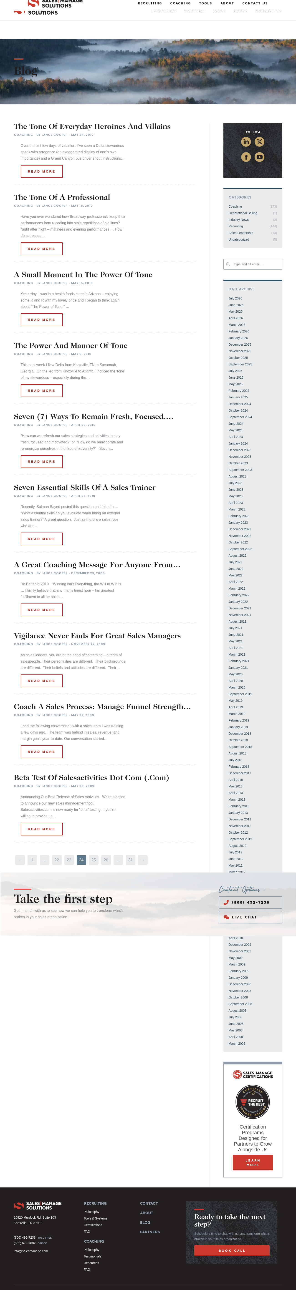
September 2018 (240, 728)
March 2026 (237, 306)
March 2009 (237, 946)
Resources (91, 1245)
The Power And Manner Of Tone (71, 328)
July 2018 (235, 742)
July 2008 (235, 999)
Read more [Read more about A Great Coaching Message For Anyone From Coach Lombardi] (42, 591)
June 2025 (236, 359)
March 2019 (237, 695)
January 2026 (238, 320)
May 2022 (236, 557)
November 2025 (240, 333)
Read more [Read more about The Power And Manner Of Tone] (42, 372)
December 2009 (240, 926)
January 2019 (238, 709)
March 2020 (237, 669)
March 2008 (237, 1025)
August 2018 (238, 735)
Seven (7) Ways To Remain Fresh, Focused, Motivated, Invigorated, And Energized (90, 399)
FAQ (87, 1213)
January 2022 (238, 583)
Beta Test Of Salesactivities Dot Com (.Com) (91, 760)
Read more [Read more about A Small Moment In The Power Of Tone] (42, 301)
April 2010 (236, 920)
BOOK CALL (231, 1232)
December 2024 (240, 385)
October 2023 (238, 445)
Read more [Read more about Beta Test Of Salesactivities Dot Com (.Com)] (42, 811)
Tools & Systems (95, 1200)
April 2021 (236, 629)
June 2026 (236, 287)
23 (69, 842)
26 (106, 842)
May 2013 (236, 768)
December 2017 (240, 755)
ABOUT (146, 1194)
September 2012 (240, 821)
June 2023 (236, 471)
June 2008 (236, 1005)
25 (93, 842)
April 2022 (236, 564)
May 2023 (236, 478)
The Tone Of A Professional (62, 180)
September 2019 (240, 676)
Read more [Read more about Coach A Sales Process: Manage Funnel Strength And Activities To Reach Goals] (42, 733)
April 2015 (236, 761)
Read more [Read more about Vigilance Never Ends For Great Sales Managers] (42, 662)
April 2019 (236, 689)
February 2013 (239, 788)
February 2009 (239, 953)
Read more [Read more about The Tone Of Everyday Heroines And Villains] (42, 153)
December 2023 (240, 432)
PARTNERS (150, 1213)
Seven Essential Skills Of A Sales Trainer (84, 470)
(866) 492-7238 (246, 884)
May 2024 (236, 412)
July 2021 (235, 610)
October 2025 (238, 339)
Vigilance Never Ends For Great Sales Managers (97, 618)
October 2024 (238, 392)
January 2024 (238, 425)
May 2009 (236, 939)
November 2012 (240, 808)
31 (130, 842)
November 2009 (240, 933)
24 (81, 842)
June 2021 (236, 616)
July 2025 (235, 353)
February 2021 (239, 643)
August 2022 (238, 537)
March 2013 (237, 781)
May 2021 (236, 623)
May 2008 (236, 1012)
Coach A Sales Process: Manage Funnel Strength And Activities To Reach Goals (98, 689)
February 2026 (239, 313)
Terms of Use (255, 1281)
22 (56, 842)
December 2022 (240, 511)
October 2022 (238, 524)
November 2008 (240, 972)
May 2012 (236, 847)
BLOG (145, 1204)
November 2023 (240, 438)
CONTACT (149, 1185)
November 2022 (240, 517)
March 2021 (237, 636)
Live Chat (240, 899)
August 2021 (238, 603)
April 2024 (236, 418)
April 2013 (236, 775)
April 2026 (236, 300)
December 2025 (240, 326)
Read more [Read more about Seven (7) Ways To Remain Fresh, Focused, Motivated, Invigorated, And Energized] (42, 443)
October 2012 (238, 814)
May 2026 (236, 293)
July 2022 (235, 544)
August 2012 (238, 827)
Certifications (93, 1207)
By (52, 116)
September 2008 (240, 986)
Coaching (23, 116)
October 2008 (238, 979)
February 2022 (239, 577)
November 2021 (240, 596)
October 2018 (238, 722)
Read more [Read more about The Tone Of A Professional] (42, 230)
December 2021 (240, 590)
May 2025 (236, 366)
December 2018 (240, 715)
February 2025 (239, 372)
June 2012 (236, 840)
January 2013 (238, 794)
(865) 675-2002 (25, 1225)
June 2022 (236, 550)
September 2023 (240, 451)
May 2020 (236, 656)
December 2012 (240, 801)
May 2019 (236, 682)
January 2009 (238, 959)
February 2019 (239, 702)
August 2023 (238, 458)
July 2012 (235, 834)
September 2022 (240, 531)
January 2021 (238, 649)
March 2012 (237, 854)
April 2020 (236, 662)
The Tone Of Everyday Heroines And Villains (92, 109)
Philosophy (91, 1193)
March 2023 (237, 491)
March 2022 (237, 570)
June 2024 (236, 405)
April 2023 (236, 484)
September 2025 (240, 346)
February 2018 (239, 748)
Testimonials (92, 1238)
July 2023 (235, 465)
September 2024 (240, 399)
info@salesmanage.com (31, 1233)
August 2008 (238, 992)
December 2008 (240, 966)
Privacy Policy (273, 1281)
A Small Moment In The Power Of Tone (83, 257)
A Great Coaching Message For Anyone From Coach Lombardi (93, 547)
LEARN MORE (252, 1144)
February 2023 (239, 498)
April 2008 (236, 1019)
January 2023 (238, 504)
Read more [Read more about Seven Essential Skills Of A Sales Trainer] (42, 521)
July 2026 (235, 280)
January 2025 (238, 379)
